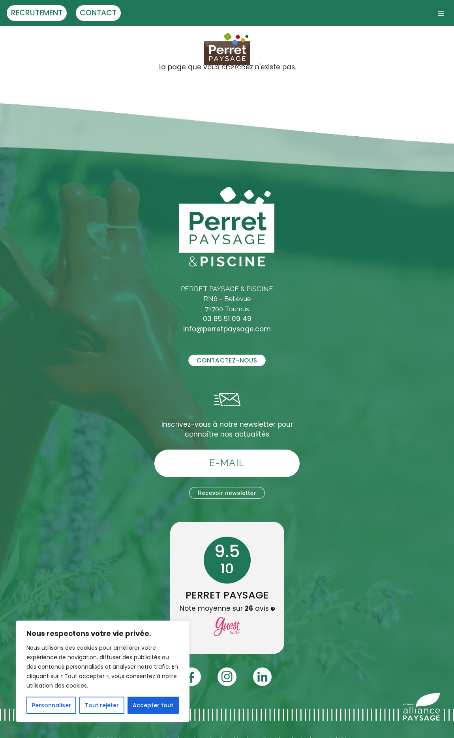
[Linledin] (262, 676)
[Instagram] (227, 676)
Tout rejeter (102, 705)
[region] (102, 671)
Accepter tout (153, 705)
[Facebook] (191, 676)
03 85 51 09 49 (227, 318)
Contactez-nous (227, 360)
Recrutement (36, 12)
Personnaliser (51, 705)
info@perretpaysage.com (227, 329)
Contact (98, 12)
